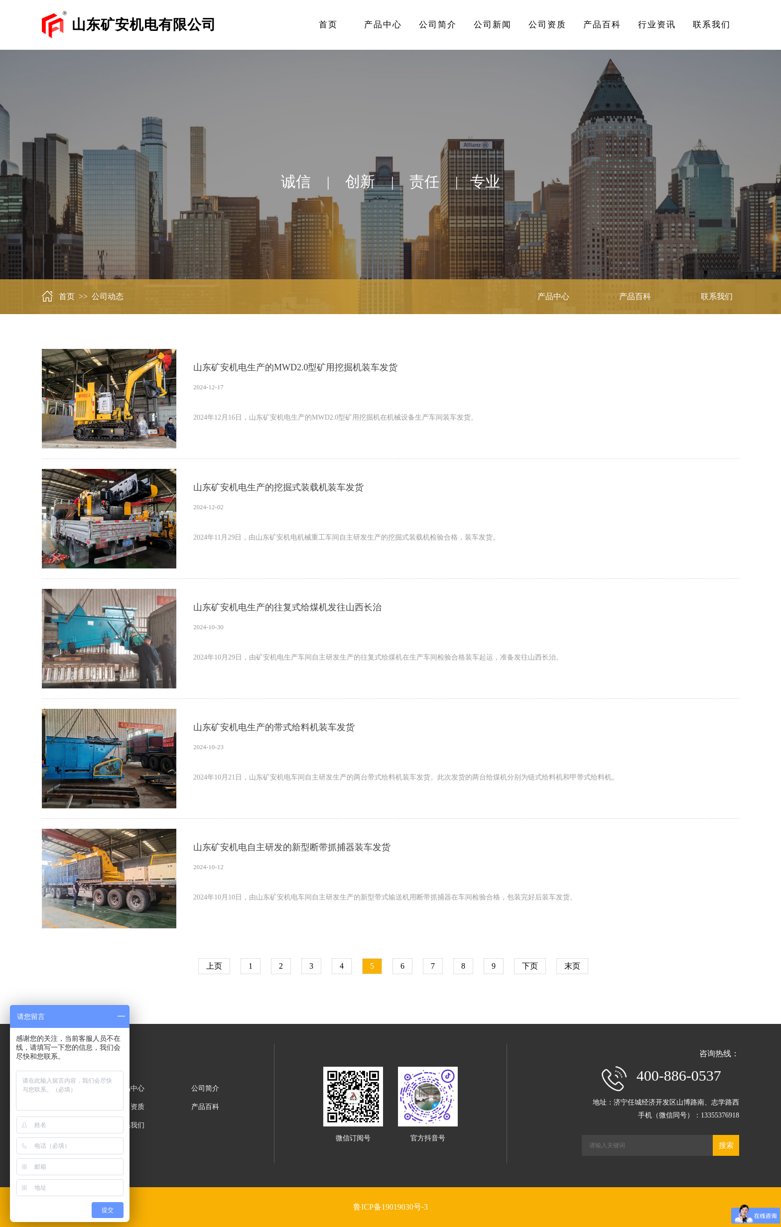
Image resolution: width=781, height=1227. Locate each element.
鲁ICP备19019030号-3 (390, 1207)
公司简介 (438, 24)
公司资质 (547, 24)
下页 (530, 966)
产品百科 (602, 24)
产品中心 (383, 24)
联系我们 (712, 24)
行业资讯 (657, 24)
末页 (572, 966)
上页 (214, 966)
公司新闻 (493, 24)
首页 (328, 24)
